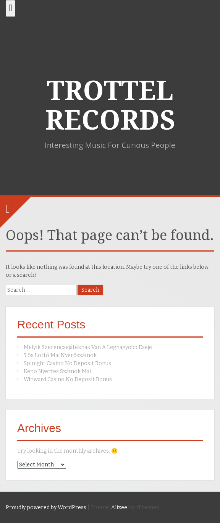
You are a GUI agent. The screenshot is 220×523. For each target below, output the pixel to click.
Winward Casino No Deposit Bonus (68, 379)
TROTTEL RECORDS (110, 105)
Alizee (119, 507)
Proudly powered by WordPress (46, 507)
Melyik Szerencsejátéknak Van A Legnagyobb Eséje (88, 347)
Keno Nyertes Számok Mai (57, 371)
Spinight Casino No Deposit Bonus (67, 363)
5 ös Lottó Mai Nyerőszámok (60, 355)
